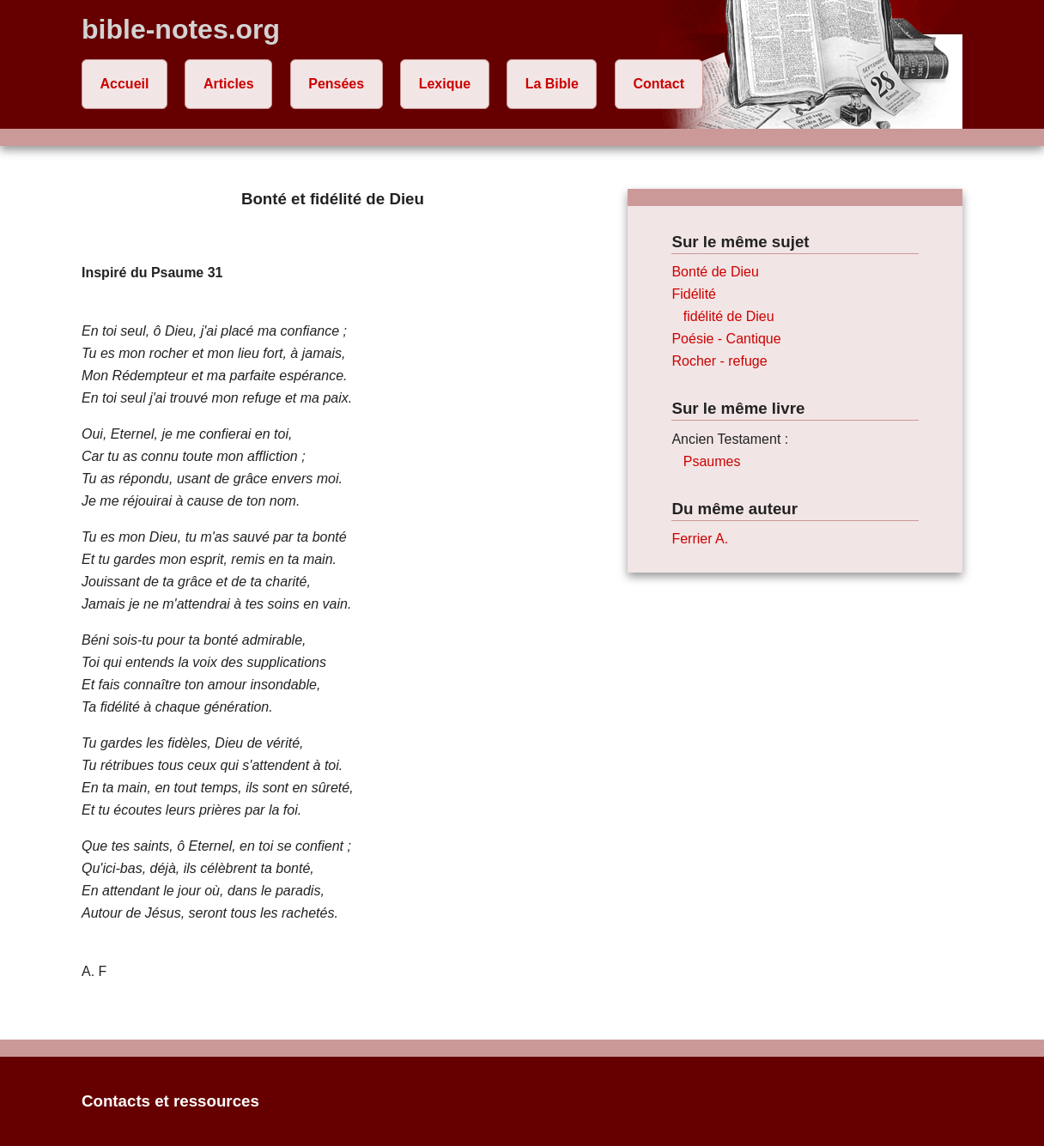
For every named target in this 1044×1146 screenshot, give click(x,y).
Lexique (444, 83)
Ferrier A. (699, 538)
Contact (658, 83)
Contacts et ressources (170, 1101)
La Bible (552, 83)
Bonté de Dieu (714, 271)
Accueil (124, 83)
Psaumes (712, 461)
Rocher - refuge (719, 361)
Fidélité (693, 294)
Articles (228, 83)
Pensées (336, 83)
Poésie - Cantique (725, 338)
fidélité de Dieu (728, 316)
